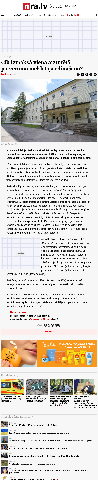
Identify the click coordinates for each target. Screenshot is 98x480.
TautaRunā (41, 15)
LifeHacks (52, 15)
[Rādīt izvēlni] (2, 15)
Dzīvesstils (29, 15)
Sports (61, 15)
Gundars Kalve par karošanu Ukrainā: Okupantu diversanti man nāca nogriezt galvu (51, 440)
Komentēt (49, 332)
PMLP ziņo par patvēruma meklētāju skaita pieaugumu (36, 398)
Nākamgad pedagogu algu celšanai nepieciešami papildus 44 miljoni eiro (44, 456)
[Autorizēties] (95, 15)
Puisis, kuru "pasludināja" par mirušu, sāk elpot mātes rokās (38, 448)
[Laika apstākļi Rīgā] (70, 6)
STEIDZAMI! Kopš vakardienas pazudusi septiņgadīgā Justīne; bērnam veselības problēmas (49, 471)
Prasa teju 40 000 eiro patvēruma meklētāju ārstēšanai (11, 398)
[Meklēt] (90, 15)
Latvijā (8, 56)
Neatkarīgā (18, 15)
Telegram (34, 319)
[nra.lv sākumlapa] (35, 6)
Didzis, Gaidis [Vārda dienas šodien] (56, 7)
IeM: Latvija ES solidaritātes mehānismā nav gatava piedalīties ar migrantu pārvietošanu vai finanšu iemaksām (85, 402)
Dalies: (40, 325)
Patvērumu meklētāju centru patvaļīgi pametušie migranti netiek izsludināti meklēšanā (60, 401)
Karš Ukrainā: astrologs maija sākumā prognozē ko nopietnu (39, 433)
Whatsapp (47, 319)
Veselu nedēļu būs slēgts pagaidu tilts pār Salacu (33, 425)
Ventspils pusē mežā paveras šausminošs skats (32, 464)
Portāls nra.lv (6, 74)
